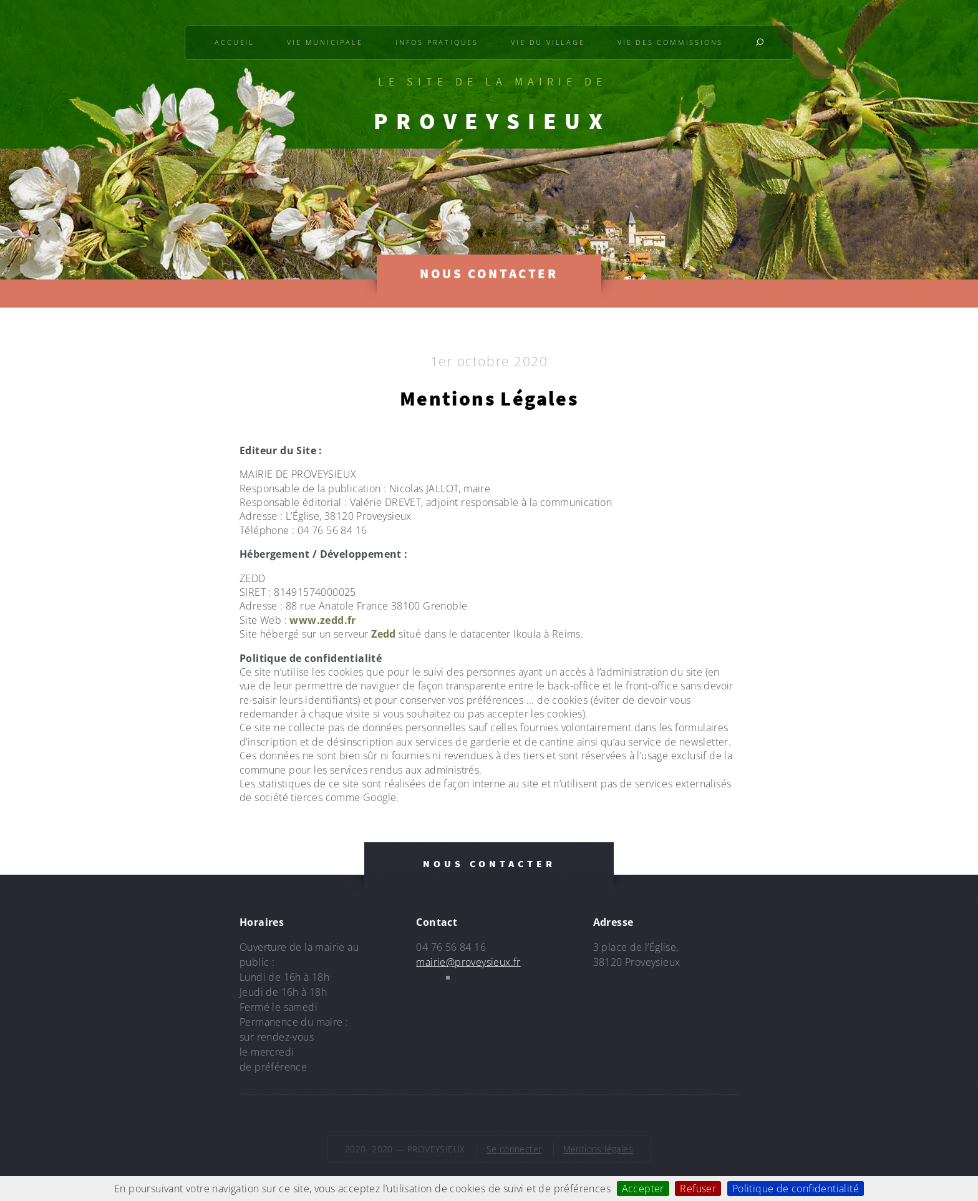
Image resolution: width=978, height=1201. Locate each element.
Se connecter (514, 1149)
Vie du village (547, 42)
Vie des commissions (670, 42)
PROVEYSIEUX (492, 121)
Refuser (698, 1188)
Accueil (234, 42)
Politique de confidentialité (795, 1188)
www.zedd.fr (322, 620)
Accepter (643, 1188)
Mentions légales (598, 1149)
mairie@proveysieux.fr (468, 962)
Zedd (383, 634)
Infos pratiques (436, 42)
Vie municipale (324, 42)
